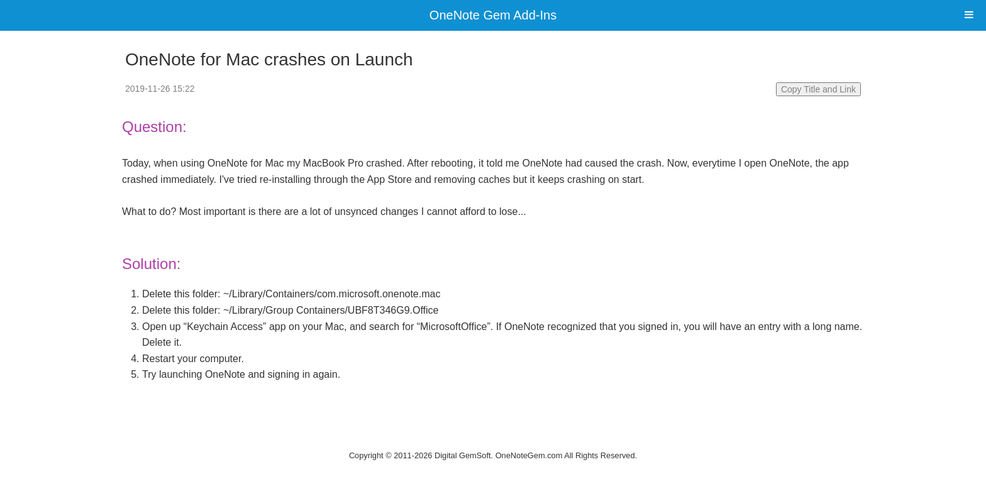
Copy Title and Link (818, 89)
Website (493, 439)
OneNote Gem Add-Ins (493, 15)
